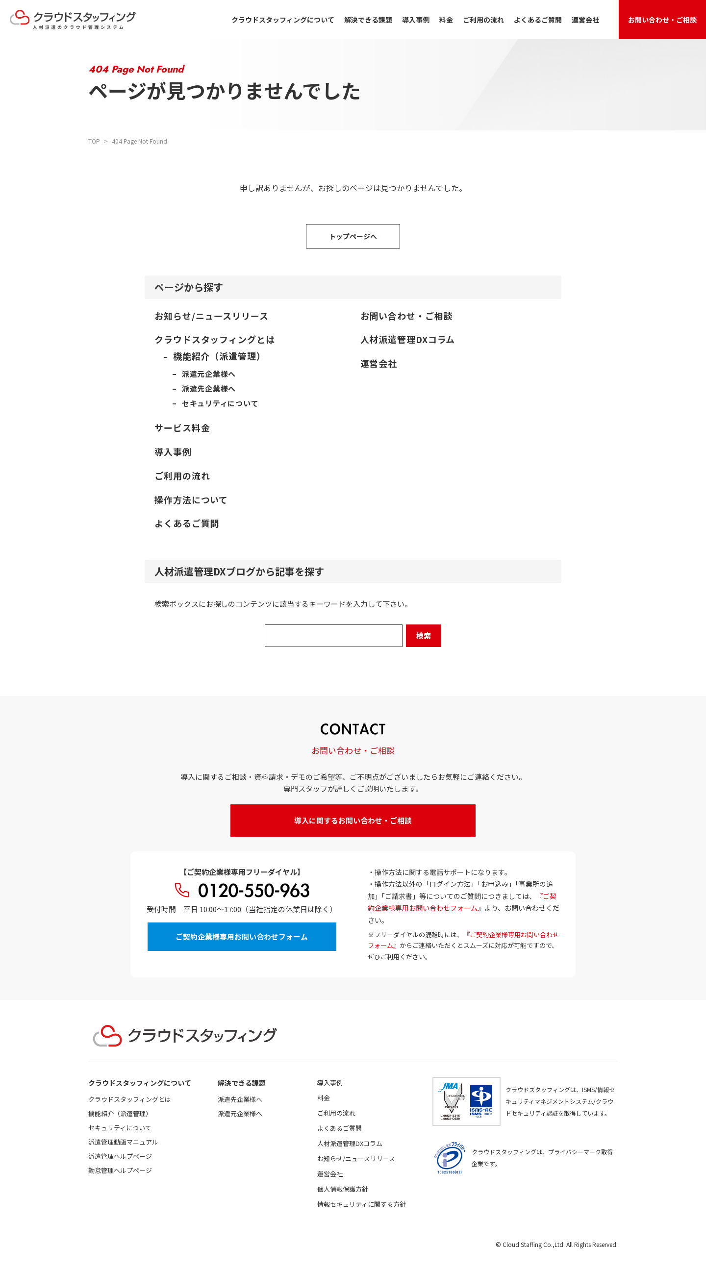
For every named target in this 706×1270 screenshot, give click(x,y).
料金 (446, 20)
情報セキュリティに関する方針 (361, 1204)
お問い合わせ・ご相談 (662, 20)
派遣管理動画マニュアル (123, 1141)
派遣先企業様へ (240, 1099)
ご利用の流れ (483, 20)
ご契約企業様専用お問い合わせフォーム (242, 937)
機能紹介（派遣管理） (120, 1113)
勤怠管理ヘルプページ (120, 1170)
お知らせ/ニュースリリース (356, 1158)
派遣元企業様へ (240, 1113)
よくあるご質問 (538, 20)
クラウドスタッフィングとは (129, 1099)
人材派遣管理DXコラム (349, 1143)
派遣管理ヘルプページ (120, 1156)
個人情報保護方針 (342, 1189)
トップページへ (353, 236)
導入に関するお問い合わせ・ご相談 (353, 820)
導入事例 (415, 20)
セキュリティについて (119, 1127)
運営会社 (585, 20)
